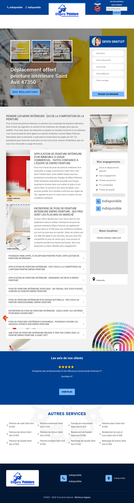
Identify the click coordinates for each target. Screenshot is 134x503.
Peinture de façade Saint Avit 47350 (19, 442)
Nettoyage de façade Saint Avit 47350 (82, 442)
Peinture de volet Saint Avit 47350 (20, 425)
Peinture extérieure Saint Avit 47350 (50, 425)
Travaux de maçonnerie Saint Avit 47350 (81, 425)
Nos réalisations (25, 92)
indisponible (15, 7)
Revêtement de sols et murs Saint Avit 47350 (111, 434)
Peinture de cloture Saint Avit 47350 (50, 434)
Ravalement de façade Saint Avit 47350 (80, 434)
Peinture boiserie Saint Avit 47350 (51, 442)
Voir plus (67, 392)
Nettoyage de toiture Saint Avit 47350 (113, 442)
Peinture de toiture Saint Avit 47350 (19, 434)
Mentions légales (82, 497)
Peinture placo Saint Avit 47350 (112, 425)
